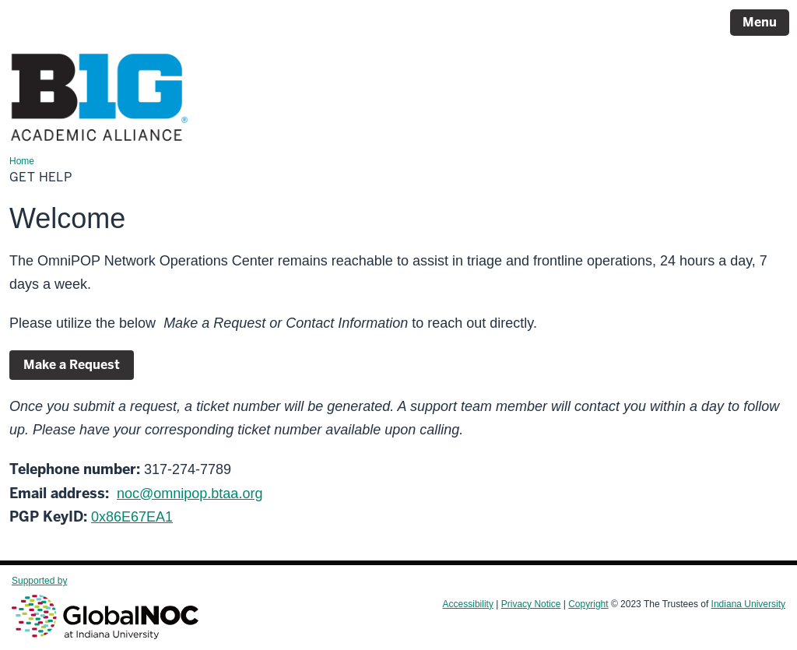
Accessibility (468, 604)
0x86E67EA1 (132, 517)
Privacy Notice (531, 604)
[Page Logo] (99, 100)
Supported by (105, 607)
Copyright (588, 604)
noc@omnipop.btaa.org (189, 493)
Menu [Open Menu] (760, 22)
